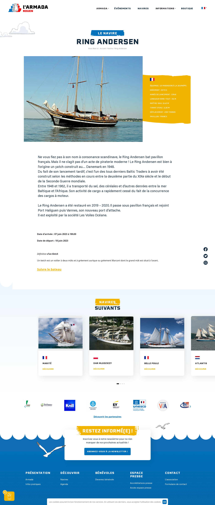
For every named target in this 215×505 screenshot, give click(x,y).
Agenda (64, 484)
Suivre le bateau (49, 269)
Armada (101, 8)
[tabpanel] (60, 346)
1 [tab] (118, 383)
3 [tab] (122, 383)
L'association (171, 480)
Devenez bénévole (104, 480)
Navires (143, 8)
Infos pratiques (33, 484)
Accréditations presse (141, 483)
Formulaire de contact (176, 484)
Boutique (187, 8)
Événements (122, 8)
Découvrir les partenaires (107, 416)
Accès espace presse (140, 488)
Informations (165, 8)
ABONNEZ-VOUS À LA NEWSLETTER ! (107, 451)
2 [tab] (120, 383)
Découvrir (48, 369)
